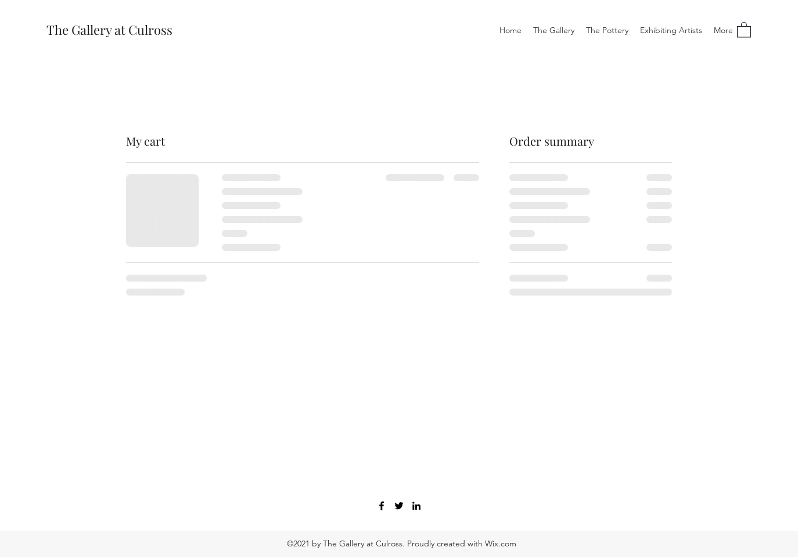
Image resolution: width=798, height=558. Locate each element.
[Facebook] (381, 506)
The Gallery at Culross (109, 29)
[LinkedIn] (416, 506)
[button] (744, 29)
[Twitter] (399, 506)
